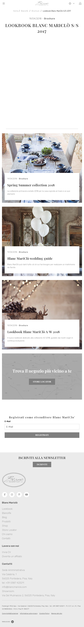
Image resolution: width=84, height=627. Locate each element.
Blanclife (24, 11)
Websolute (8, 621)
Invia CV (6, 552)
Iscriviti (42, 464)
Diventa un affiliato (12, 556)
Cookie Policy (44, 613)
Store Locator (42, 382)
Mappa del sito (56, 613)
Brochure (35, 11)
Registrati (42, 435)
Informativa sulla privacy (29, 613)
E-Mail (7, 421)
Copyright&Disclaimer (10, 613)
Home (15, 11)
